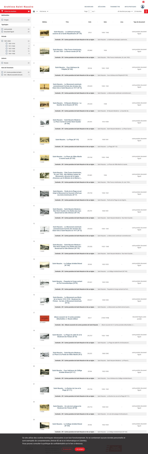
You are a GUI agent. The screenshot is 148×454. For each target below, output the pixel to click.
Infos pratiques (130, 6)
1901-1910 (11, 43)
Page (85, 11)
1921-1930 (11, 48)
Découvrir (101, 6)
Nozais (6, 63)
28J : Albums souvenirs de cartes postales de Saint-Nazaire (21, 75)
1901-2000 (7, 41)
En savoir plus (67, 449)
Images (6, 20)
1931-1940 (11, 51)
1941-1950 (11, 53)
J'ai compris (80, 449)
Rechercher (89, 6)
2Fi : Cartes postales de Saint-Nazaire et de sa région (19, 72)
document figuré (9, 31)
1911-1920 (11, 46)
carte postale (8, 29)
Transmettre (115, 6)
